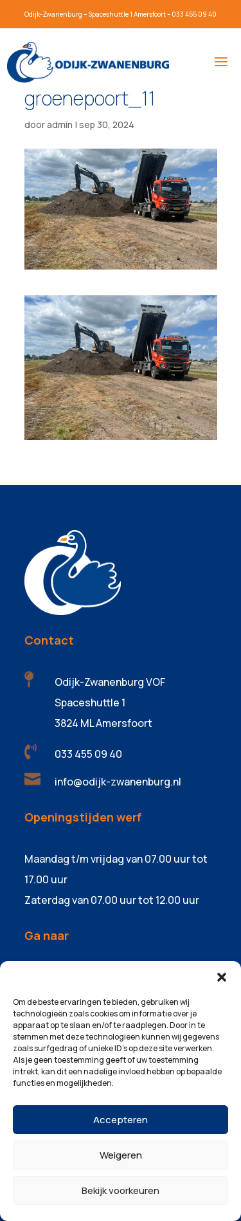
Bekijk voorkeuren (120, 1190)
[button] (221, 977)
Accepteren (120, 1119)
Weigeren (121, 1155)
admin (60, 124)
